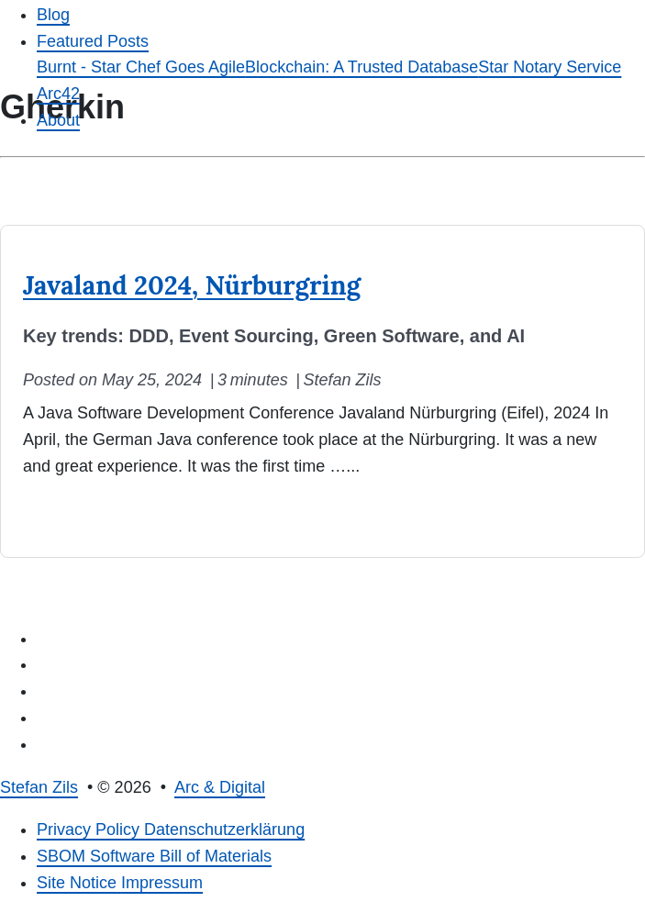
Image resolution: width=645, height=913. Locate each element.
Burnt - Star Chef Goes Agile (141, 67)
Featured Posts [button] (93, 41)
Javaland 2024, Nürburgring (192, 285)
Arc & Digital (219, 787)
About (58, 120)
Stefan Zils (39, 787)
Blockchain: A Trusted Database (361, 67)
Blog (53, 15)
